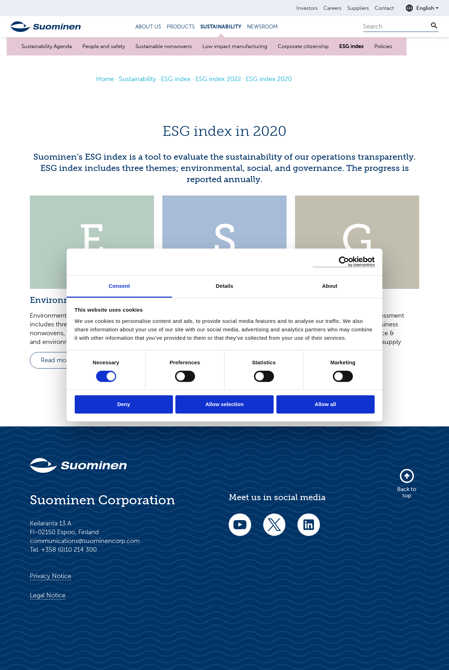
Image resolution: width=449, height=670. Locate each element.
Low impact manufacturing (234, 46)
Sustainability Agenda (46, 46)
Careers (332, 8)
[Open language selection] (421, 8)
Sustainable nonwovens (163, 46)
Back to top (406, 483)
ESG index (351, 46)
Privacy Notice (50, 576)
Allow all (325, 404)
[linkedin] (308, 529)
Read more (56, 360)
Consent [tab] (119, 286)
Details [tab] (224, 286)
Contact (384, 8)
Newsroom (262, 27)
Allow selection (224, 404)
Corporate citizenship (303, 46)
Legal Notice (48, 595)
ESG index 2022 (218, 79)
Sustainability (220, 27)
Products (181, 27)
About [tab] (329, 286)
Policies (383, 46)
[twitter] (274, 529)
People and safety (103, 46)
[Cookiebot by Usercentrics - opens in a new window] (344, 261)
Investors (307, 8)
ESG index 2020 (269, 79)
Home (105, 79)
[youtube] (240, 529)
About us (148, 27)
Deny (123, 404)
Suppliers (358, 8)
